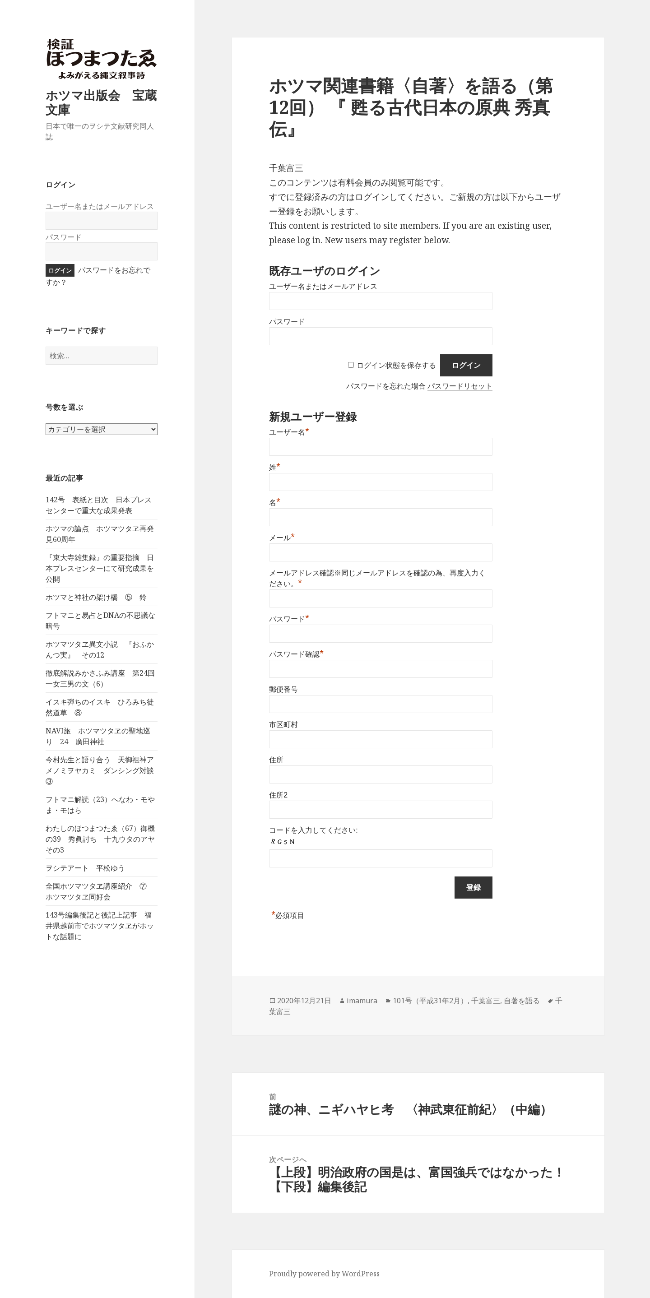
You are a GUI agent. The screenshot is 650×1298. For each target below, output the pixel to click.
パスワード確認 (296, 654)
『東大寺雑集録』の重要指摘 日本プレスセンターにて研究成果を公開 (100, 568)
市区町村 (283, 724)
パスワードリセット (459, 386)
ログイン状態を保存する (396, 365)
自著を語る (522, 1001)
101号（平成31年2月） (430, 1001)
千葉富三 (485, 1001)
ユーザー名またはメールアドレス (100, 206)
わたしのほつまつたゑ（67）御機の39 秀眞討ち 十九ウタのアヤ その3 (104, 839)
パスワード (64, 237)
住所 (276, 760)
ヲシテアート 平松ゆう (85, 868)
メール (282, 538)
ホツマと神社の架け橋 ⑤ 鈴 (96, 597)
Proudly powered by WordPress (324, 1274)
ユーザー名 (289, 432)
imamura (362, 1001)
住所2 (278, 795)
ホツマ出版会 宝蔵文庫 (101, 102)
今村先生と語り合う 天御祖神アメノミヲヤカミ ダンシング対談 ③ (103, 770)
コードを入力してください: (313, 830)
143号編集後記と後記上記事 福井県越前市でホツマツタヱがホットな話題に (100, 925)
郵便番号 (283, 689)
